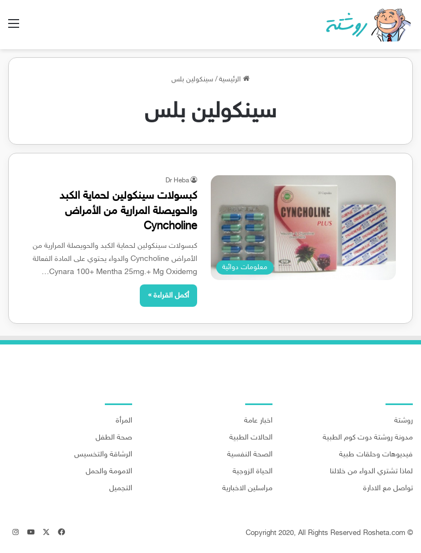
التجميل (120, 488)
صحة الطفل (114, 437)
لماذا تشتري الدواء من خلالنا (371, 471)
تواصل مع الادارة (388, 488)
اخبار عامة (258, 421)
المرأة (124, 421)
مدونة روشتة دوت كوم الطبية (368, 437)
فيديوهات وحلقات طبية (376, 454)
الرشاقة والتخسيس (103, 454)
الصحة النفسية (249, 454)
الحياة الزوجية (252, 471)
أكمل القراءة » (168, 295)
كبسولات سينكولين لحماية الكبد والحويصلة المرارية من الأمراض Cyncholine (128, 211)
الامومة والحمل (109, 471)
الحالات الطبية (250, 437)
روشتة (403, 421)
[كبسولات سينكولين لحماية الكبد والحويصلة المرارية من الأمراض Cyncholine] (303, 227)
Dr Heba (177, 181)
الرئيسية (234, 79)
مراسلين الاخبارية (247, 488)
